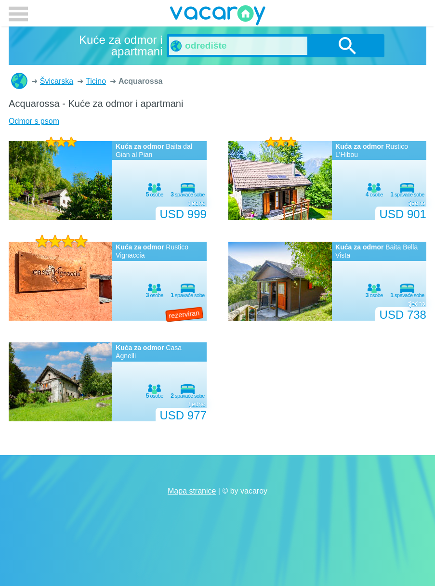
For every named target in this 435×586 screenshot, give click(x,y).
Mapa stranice (192, 491)
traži (347, 45)
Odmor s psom (34, 121)
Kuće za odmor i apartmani (19, 81)
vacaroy (218, 17)
